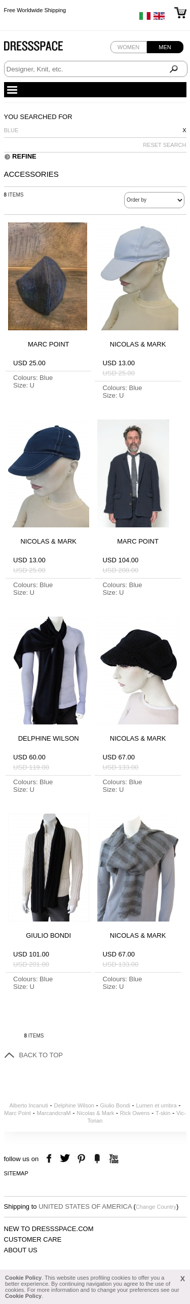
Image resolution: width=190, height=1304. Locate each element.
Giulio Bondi (115, 1105)
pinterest (81, 1159)
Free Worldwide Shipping (35, 10)
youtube (113, 1159)
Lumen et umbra (156, 1105)
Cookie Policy (23, 1278)
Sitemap (16, 1173)
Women (128, 47)
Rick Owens (135, 1113)
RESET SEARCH (164, 145)
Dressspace (43, 48)
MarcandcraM (53, 1113)
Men (165, 47)
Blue (11, 130)
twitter (66, 1159)
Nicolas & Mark (95, 1113)
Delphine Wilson (74, 1105)
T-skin (163, 1113)
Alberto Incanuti (29, 1105)
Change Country (156, 1207)
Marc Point (17, 1113)
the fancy (97, 1159)
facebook (50, 1159)
